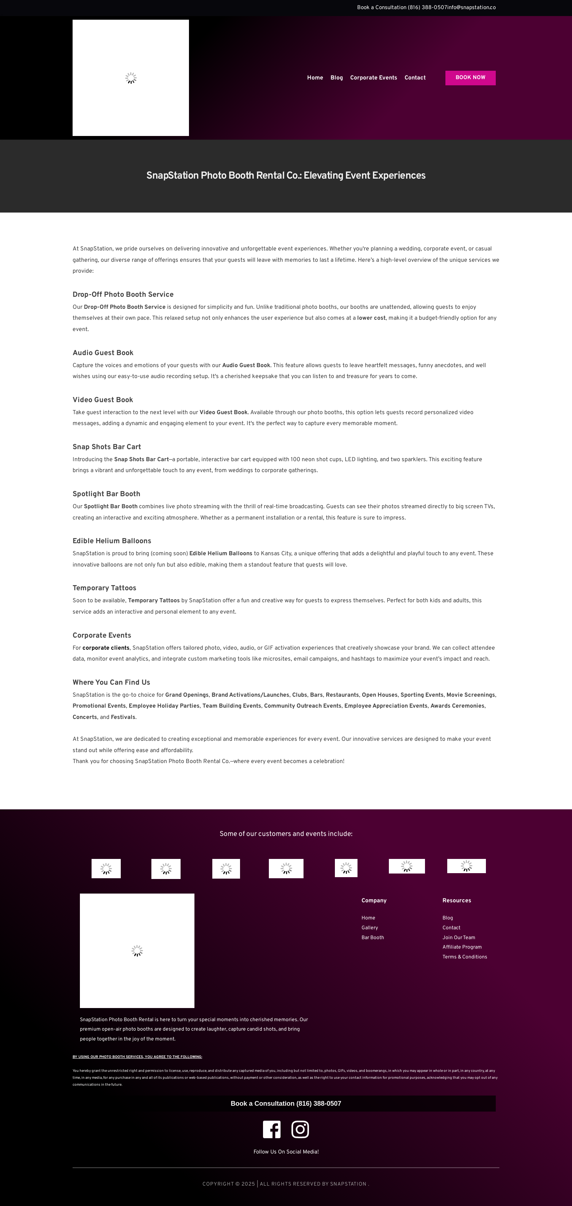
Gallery (370, 928)
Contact (451, 928)
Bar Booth (373, 938)
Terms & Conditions (465, 957)
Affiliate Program (462, 947)
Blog (447, 918)
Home (368, 918)
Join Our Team (459, 938)
